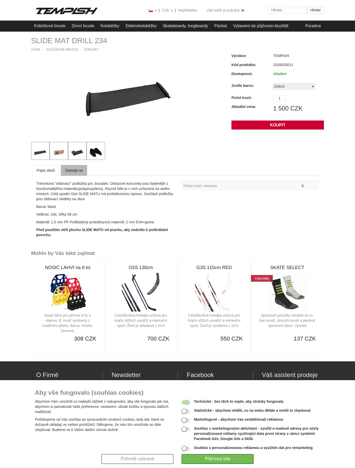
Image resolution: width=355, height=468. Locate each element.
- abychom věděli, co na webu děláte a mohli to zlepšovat (252, 410)
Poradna (313, 26)
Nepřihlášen (188, 10)
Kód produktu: (243, 65)
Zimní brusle (83, 26)
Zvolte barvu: (242, 86)
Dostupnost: (242, 74)
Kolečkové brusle (50, 26)
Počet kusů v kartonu (200, 186)
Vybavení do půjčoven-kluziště (260, 26)
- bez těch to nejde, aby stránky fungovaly (239, 401)
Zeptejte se (74, 170)
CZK (168, 10)
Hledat (315, 10)
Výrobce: (239, 56)
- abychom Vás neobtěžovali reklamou (238, 419)
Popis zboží (45, 170)
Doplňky (91, 49)
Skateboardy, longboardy (185, 26)
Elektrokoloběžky (141, 26)
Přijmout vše (217, 458)
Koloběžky (109, 26)
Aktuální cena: (243, 107)
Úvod (35, 49)
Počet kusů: (241, 98)
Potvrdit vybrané (137, 458)
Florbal (220, 26)
